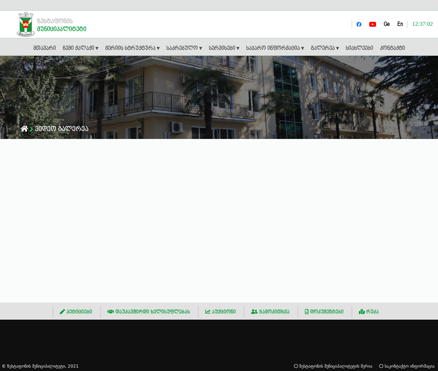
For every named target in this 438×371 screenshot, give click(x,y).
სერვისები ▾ (224, 49)
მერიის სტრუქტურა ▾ (132, 49)
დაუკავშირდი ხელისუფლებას (148, 312)
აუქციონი (220, 312)
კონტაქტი (392, 49)
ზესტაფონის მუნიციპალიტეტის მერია (333, 366)
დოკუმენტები (324, 312)
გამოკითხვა (270, 312)
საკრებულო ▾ (184, 49)
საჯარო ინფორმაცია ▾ (275, 49)
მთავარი (44, 49)
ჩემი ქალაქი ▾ (80, 49)
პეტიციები (76, 312)
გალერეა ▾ (325, 49)
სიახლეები (359, 49)
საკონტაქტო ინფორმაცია (407, 366)
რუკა (369, 312)
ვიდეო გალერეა (61, 129)
